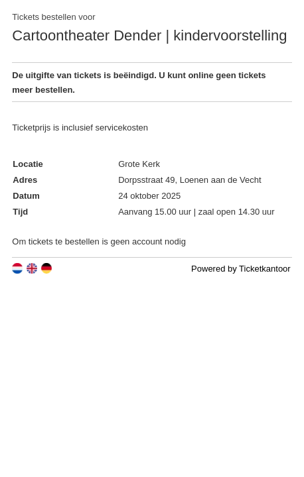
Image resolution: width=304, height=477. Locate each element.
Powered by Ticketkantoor (241, 269)
